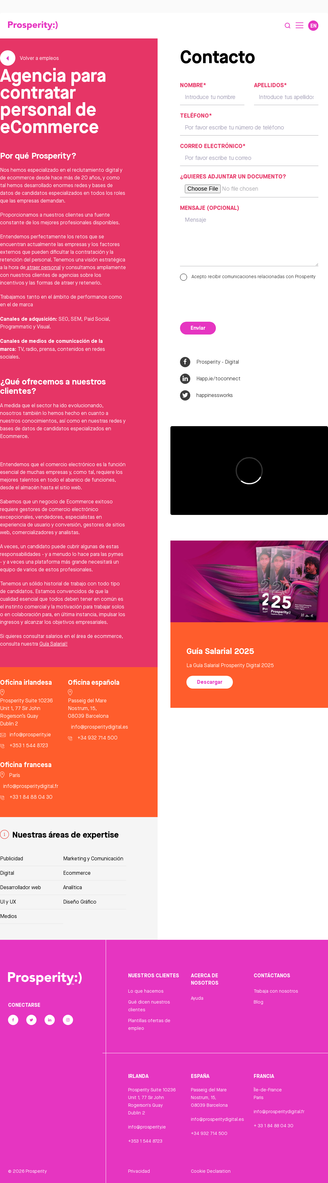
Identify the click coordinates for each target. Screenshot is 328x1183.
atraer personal (43, 267)
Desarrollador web (20, 887)
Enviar (198, 327)
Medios (8, 916)
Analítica (72, 887)
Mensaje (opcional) (209, 207)
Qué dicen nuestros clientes (149, 1006)
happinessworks (206, 395)
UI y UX (8, 901)
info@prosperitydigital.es (217, 1119)
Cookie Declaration (211, 1171)
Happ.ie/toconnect (210, 379)
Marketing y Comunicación (93, 858)
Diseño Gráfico (79, 901)
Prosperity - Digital (209, 362)
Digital (7, 873)
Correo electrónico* (212, 146)
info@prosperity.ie (147, 1127)
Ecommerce (77, 873)
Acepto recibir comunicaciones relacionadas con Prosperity (248, 276)
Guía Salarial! (53, 644)
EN (313, 25)
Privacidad (139, 1171)
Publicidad (11, 858)
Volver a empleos (29, 58)
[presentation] (228, 299)
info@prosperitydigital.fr (279, 1111)
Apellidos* (270, 85)
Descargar (209, 681)
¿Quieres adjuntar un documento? (233, 176)
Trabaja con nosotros (276, 991)
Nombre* (193, 85)
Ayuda (197, 998)
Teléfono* (196, 115)
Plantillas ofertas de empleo (149, 1024)
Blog (258, 1002)
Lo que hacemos (145, 991)
